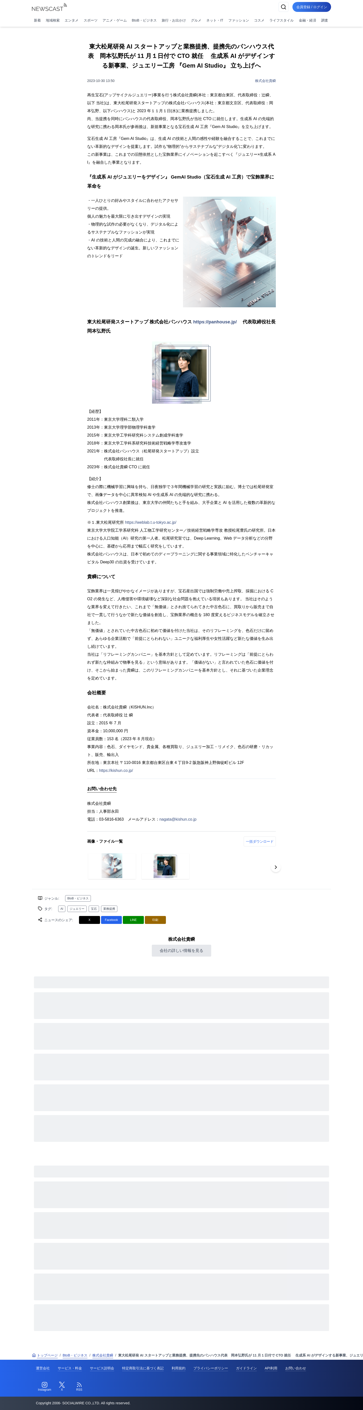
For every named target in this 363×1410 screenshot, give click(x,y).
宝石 (94, 909)
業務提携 (109, 909)
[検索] (283, 7)
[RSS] (79, 1387)
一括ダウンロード (260, 841)
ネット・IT (214, 20)
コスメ (259, 20)
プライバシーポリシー (210, 1368)
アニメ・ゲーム (115, 20)
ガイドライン (246, 1368)
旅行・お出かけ (174, 20)
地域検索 (53, 20)
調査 (324, 20)
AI (61, 909)
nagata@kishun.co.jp (178, 819)
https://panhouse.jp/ (215, 321)
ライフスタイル (281, 20)
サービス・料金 (70, 1368)
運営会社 (43, 1368)
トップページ (45, 1355)
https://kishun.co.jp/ (116, 770)
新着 (37, 20)
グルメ (196, 20)
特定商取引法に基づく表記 (143, 1368)
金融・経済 (307, 20)
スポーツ (91, 20)
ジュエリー (77, 909)
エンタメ (71, 20)
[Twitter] (62, 1387)
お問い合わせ (295, 1368)
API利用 (271, 1368)
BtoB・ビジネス (144, 20)
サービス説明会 (102, 1368)
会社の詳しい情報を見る (181, 950)
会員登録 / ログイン (311, 7)
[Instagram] (44, 1387)
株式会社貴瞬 (265, 81)
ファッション (238, 20)
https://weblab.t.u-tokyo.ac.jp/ (150, 522)
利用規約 (178, 1368)
